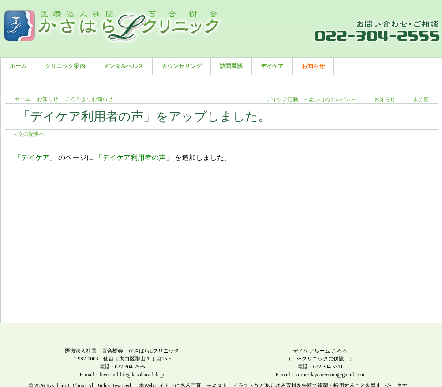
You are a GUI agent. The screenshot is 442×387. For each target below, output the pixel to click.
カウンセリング (181, 66)
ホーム (18, 66)
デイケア (272, 66)
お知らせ (313, 66)
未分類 (421, 99)
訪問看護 (231, 66)
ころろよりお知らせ (89, 99)
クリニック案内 (65, 66)
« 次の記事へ (29, 134)
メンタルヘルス (123, 66)
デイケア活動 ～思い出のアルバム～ (311, 99)
